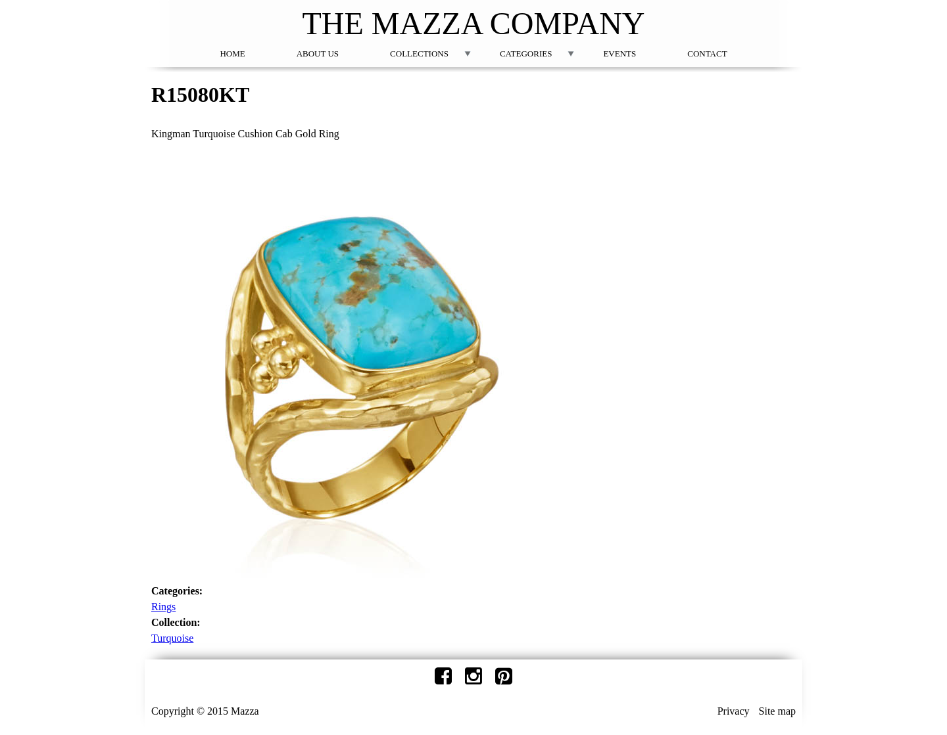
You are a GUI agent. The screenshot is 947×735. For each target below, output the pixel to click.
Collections (419, 53)
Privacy (733, 711)
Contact (707, 53)
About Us (318, 53)
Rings (163, 606)
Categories (526, 53)
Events (619, 53)
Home (232, 53)
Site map (777, 711)
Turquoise (172, 638)
